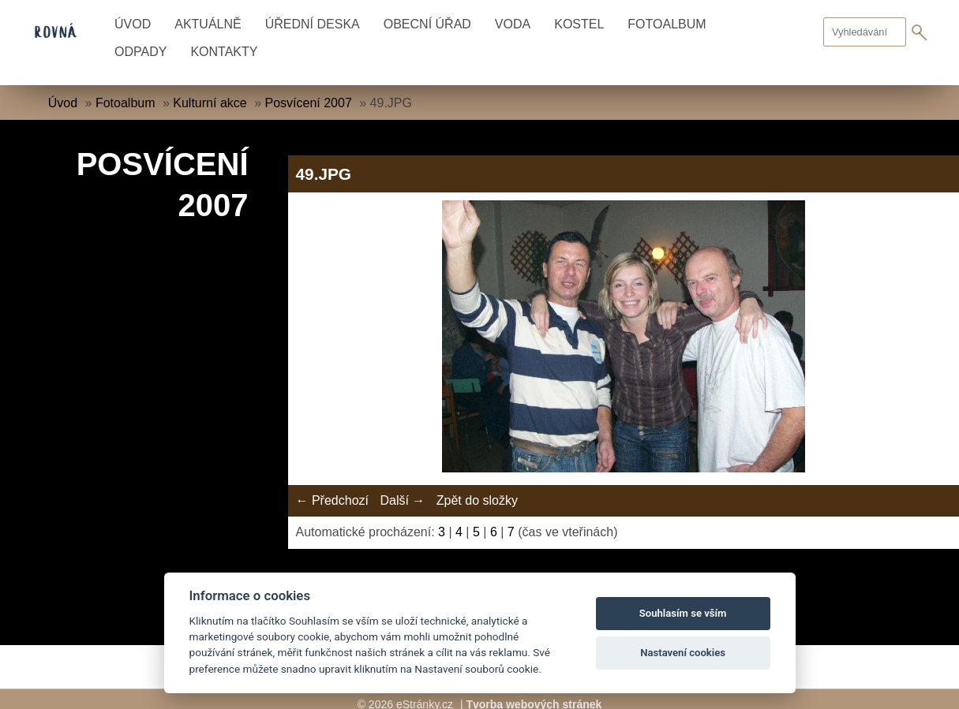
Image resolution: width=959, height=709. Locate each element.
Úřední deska (312, 24)
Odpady (140, 51)
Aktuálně (207, 24)
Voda (512, 24)
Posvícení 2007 (307, 103)
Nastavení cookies (682, 653)
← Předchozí (332, 500)
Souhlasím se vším (683, 613)
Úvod (132, 24)
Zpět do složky (477, 500)
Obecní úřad (427, 24)
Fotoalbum (666, 24)
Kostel (579, 24)
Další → (402, 500)
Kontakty (223, 51)
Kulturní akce (209, 103)
